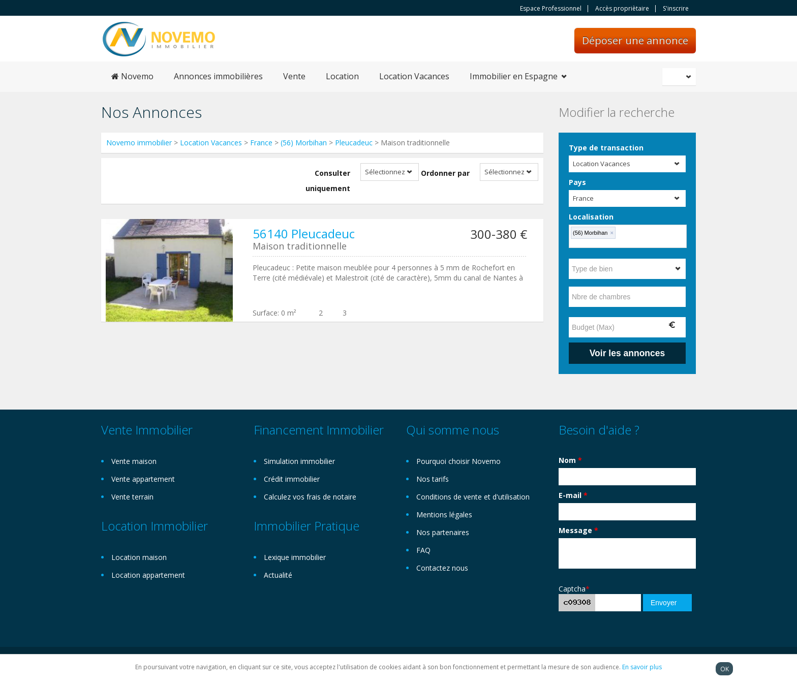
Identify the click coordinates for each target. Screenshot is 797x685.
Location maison (139, 557)
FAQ (423, 550)
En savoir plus (642, 667)
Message (578, 530)
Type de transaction (606, 147)
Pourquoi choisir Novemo (458, 461)
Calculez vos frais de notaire (310, 497)
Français (680, 76)
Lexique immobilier (295, 557)
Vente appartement (143, 479)
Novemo (132, 76)
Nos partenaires (442, 532)
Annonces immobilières (218, 76)
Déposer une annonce (635, 40)
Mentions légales (444, 514)
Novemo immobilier (139, 142)
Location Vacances (414, 76)
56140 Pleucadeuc (304, 233)
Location (342, 76)
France (261, 142)
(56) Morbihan (304, 142)
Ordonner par (445, 173)
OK (724, 669)
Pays (577, 182)
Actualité (278, 575)
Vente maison (134, 461)
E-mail (573, 495)
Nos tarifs (432, 479)
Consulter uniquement (327, 180)
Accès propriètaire (622, 8)
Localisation (591, 217)
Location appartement (148, 575)
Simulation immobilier (299, 461)
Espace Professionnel (550, 8)
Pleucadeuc (354, 142)
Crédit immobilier (292, 479)
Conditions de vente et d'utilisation (473, 497)
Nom (570, 460)
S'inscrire (676, 8)
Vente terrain (132, 497)
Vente (294, 76)
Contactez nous (442, 568)
